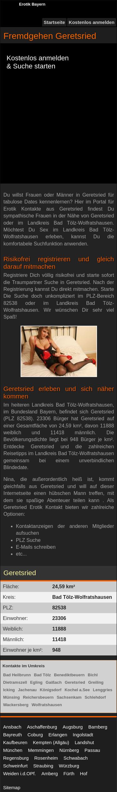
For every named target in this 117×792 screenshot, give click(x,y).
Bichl (93, 675)
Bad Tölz (42, 675)
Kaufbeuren (15, 742)
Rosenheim (46, 758)
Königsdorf (50, 689)
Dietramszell (15, 682)
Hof (83, 773)
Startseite (54, 22)
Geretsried (75, 682)
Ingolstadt (83, 734)
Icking (9, 689)
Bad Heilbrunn (17, 675)
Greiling (96, 682)
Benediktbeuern (69, 675)
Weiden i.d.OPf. (19, 773)
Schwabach (76, 758)
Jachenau (27, 689)
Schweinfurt (15, 765)
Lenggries (102, 689)
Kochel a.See (77, 689)
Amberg (49, 773)
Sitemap (11, 787)
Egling (36, 682)
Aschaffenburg (42, 726)
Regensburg (16, 758)
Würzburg (69, 765)
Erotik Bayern (32, 4)
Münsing (11, 697)
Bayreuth (12, 734)
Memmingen (41, 750)
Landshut (84, 742)
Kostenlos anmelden (92, 22)
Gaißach (53, 682)
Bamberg (97, 726)
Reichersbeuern (38, 697)
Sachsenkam (69, 697)
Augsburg (73, 726)
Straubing (43, 765)
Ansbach (12, 726)
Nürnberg (69, 750)
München (12, 750)
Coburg (35, 734)
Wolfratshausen (47, 704)
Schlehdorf (95, 697)
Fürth (68, 773)
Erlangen (57, 734)
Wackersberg (15, 704)
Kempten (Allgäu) (51, 742)
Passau (92, 750)
